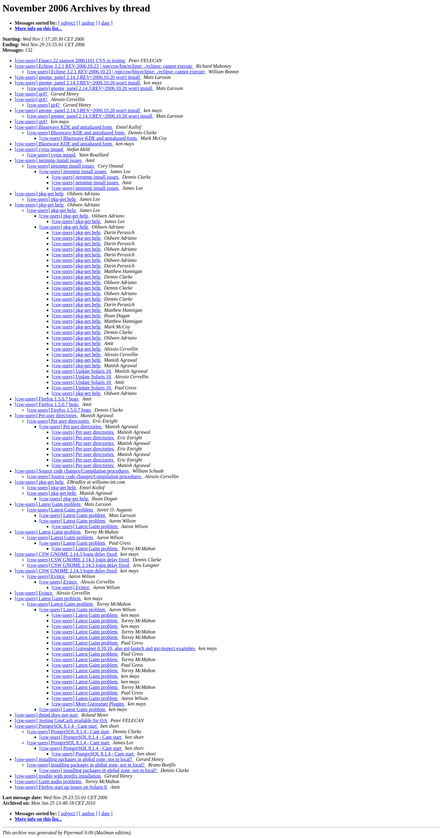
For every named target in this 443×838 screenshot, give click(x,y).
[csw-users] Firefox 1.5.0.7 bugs (47, 398)
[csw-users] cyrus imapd (39, 149)
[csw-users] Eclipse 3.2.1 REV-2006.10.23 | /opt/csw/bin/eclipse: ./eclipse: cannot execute (104, 66)
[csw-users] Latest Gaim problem (48, 504)
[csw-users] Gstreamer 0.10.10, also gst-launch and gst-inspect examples (124, 648)
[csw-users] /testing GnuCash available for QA (61, 720)
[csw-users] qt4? (31, 93)
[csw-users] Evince (46, 576)
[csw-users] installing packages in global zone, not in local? (74, 759)
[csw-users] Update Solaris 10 (82, 371)
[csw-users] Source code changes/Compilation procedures (72, 471)
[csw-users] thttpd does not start (47, 715)
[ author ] (88, 23)
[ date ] (105, 23)
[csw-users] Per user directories (46, 415)
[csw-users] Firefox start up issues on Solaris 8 (61, 787)
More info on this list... (38, 28)
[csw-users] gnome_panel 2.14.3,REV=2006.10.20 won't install (78, 77)
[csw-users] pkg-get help (40, 193)
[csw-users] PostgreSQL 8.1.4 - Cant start (56, 726)
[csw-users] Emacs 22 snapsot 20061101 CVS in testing (70, 60)
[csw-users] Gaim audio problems (48, 781)
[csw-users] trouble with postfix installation (58, 776)
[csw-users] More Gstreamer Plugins (88, 703)
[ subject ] (68, 23)
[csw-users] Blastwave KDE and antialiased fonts (64, 127)
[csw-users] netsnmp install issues (49, 160)
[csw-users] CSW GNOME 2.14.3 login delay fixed (66, 554)
